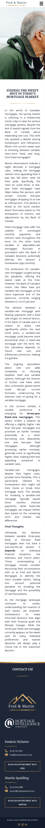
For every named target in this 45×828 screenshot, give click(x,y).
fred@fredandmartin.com (18, 754)
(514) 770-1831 (14, 750)
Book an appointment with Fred (22, 766)
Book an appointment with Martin (22, 802)
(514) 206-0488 (14, 787)
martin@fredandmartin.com (19, 791)
